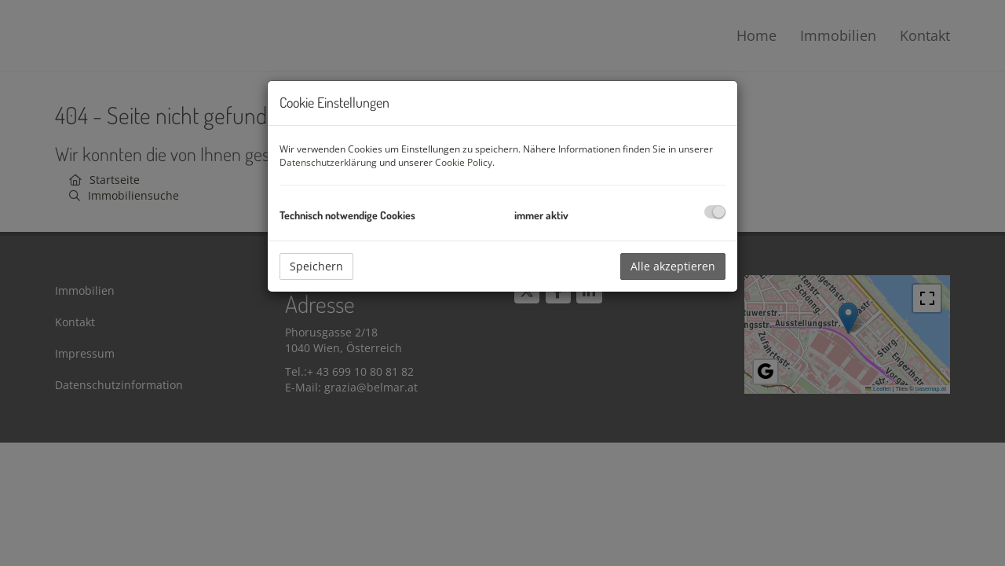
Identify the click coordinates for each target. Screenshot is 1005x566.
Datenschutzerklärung (328, 162)
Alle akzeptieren (672, 266)
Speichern (316, 266)
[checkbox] (714, 212)
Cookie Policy (463, 162)
